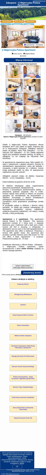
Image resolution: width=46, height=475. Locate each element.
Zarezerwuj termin (32, 273)
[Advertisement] (23, 448)
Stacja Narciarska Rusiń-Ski (23, 418)
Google (5, 454)
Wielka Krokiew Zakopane (23, 336)
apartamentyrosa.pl (39, 1)
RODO (22, 463)
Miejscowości (30, 21)
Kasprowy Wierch (23, 284)
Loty (6, 24)
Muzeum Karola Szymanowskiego (23, 366)
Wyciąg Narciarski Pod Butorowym (23, 356)
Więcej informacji (24, 60)
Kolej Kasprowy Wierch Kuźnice (23, 315)
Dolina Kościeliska (23, 325)
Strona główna (7, 21)
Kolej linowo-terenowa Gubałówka (23, 397)
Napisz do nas (30, 471)
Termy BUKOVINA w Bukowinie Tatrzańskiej (23, 408)
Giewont (23, 305)
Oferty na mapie (19, 21)
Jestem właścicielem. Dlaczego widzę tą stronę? (23, 267)
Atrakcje (28, 24)
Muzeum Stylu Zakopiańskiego (23, 387)
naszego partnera (15, 250)
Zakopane (39, 27)
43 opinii (40, 137)
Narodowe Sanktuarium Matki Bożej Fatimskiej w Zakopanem (23, 347)
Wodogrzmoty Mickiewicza (23, 294)
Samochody (17, 24)
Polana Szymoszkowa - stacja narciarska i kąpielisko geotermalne (23, 377)
